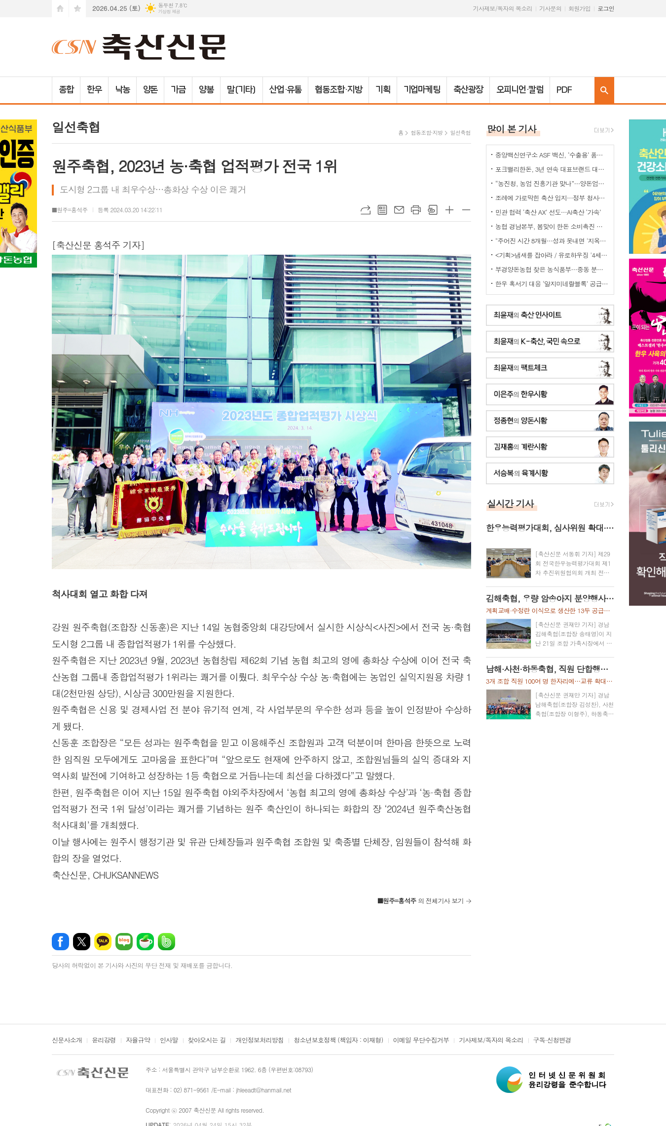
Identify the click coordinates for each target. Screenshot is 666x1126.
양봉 (206, 90)
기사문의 (550, 8)
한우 (94, 90)
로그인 (605, 8)
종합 (66, 90)
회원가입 (579, 8)
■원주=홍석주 (70, 209)
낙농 (122, 90)
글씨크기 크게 (449, 210)
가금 (178, 90)
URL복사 (365, 210)
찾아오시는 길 (207, 1041)
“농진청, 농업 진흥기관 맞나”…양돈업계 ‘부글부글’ (552, 183)
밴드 (166, 941)
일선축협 (460, 132)
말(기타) (241, 90)
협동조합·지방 (338, 90)
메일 (399, 210)
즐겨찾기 (77, 8)
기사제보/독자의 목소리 (502, 8)
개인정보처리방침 (259, 1041)
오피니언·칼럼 (519, 90)
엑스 (81, 941)
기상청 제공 (169, 11)
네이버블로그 (124, 941)
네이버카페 (145, 941)
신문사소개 (67, 1041)
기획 (382, 90)
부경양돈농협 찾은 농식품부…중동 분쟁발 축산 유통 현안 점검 (552, 269)
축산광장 (468, 90)
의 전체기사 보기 (420, 900)
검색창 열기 (604, 90)
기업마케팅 (422, 90)
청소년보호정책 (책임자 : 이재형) (338, 1041)
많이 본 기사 (511, 128)
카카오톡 (102, 941)
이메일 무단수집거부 (421, 1041)
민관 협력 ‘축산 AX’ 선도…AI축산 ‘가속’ (548, 212)
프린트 (416, 210)
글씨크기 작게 (466, 210)
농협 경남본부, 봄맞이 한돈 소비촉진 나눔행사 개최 (552, 226)
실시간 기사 (510, 503)
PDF (564, 90)
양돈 (150, 90)
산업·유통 (285, 90)
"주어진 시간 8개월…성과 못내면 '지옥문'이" (552, 240)
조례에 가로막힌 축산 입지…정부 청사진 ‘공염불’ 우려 (552, 197)
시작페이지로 (60, 8)
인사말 (169, 1041)
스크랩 (433, 210)
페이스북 (60, 941)
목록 (382, 210)
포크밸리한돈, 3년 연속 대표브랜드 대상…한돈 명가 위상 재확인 (552, 169)
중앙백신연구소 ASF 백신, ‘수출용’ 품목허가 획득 (552, 154)
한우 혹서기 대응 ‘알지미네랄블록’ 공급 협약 (552, 283)
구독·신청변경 (552, 1041)
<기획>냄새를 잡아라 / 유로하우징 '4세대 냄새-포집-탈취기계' (552, 255)
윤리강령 (104, 1041)
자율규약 (138, 1041)
